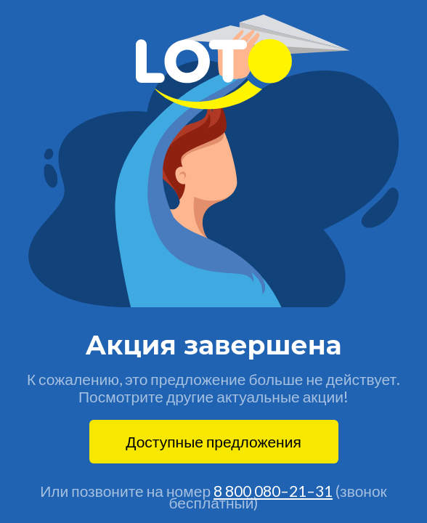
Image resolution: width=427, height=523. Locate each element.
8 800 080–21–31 (273, 491)
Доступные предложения (213, 441)
